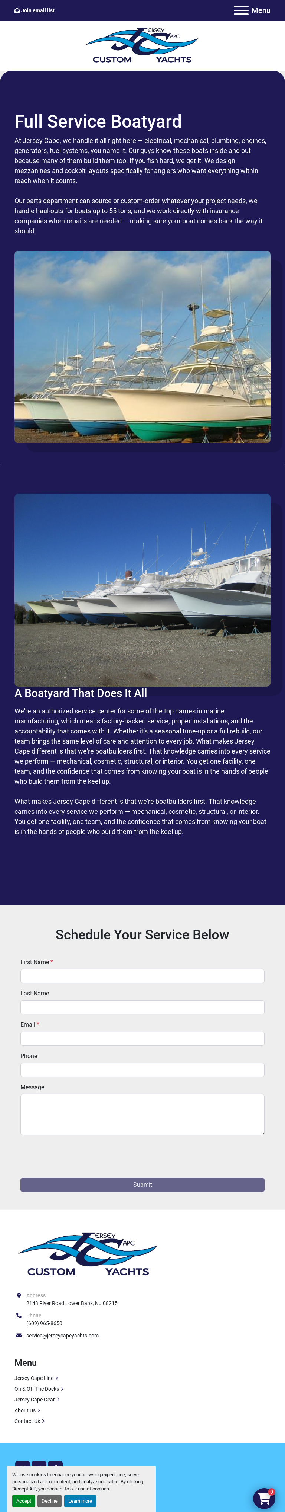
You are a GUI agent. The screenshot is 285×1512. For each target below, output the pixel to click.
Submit (142, 1184)
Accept (23, 1501)
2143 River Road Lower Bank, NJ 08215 (72, 1303)
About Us (25, 1410)
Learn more (80, 1501)
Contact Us (27, 1421)
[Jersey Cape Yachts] (88, 1255)
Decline (50, 1501)
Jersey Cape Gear (34, 1400)
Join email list (38, 10)
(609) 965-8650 (44, 1323)
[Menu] (241, 10)
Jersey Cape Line (33, 1378)
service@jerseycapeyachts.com (62, 1336)
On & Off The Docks (36, 1389)
